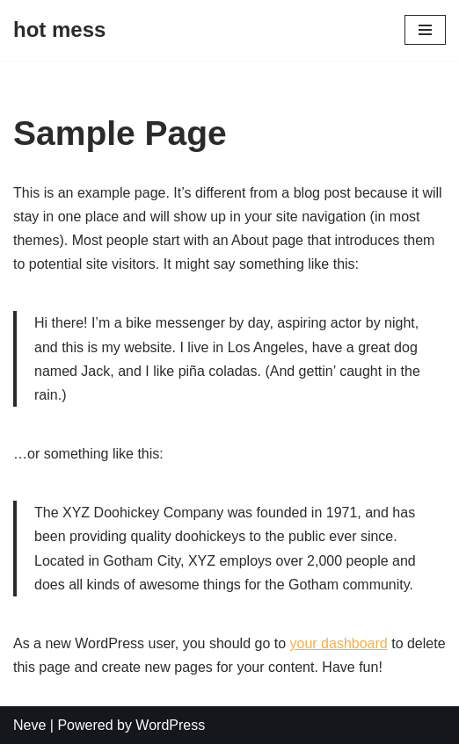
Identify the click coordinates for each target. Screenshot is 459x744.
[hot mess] (59, 30)
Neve (29, 725)
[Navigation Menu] (425, 30)
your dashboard (339, 643)
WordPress (170, 725)
